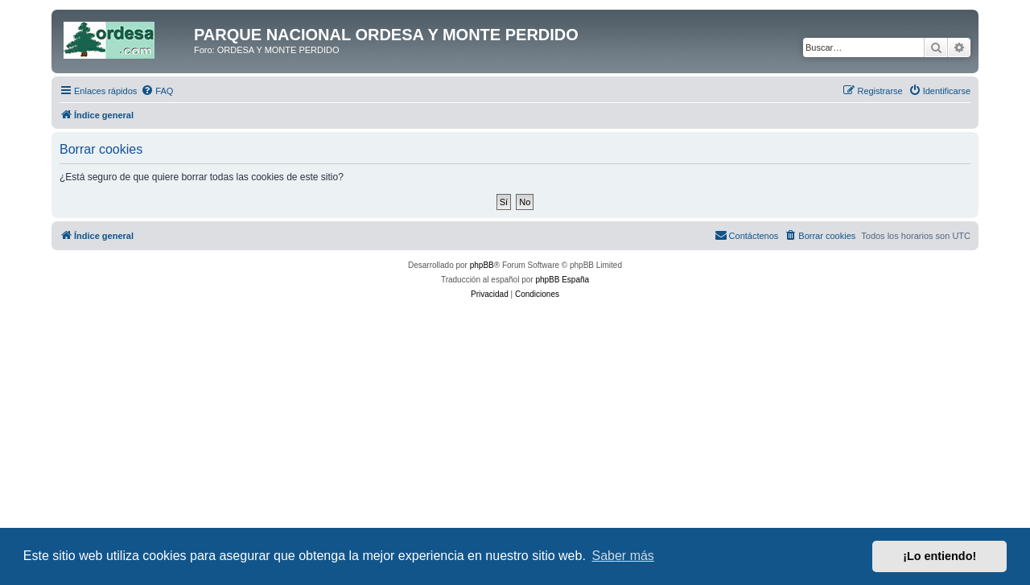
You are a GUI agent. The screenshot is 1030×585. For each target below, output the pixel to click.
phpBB (482, 265)
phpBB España (562, 279)
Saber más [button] (623, 555)
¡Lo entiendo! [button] (939, 556)
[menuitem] (157, 91)
